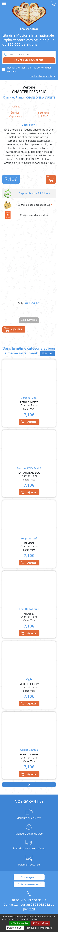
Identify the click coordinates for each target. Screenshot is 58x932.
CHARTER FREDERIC (29, 91)
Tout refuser (41, 923)
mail (32, 909)
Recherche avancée (41, 76)
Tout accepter (19, 923)
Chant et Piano (13, 97)
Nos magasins (29, 877)
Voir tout (47, 353)
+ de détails (29, 320)
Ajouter (50, 179)
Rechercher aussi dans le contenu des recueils (29, 69)
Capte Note (15, 116)
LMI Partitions (29, 28)
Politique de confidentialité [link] (39, 927)
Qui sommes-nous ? (29, 884)
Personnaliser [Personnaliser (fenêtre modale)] (14, 927)
